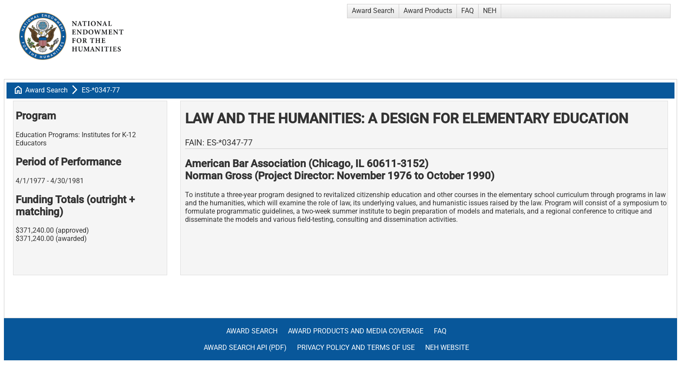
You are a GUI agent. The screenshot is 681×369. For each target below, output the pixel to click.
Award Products (427, 11)
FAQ (467, 11)
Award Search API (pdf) (245, 347)
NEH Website (447, 347)
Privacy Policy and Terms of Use (356, 347)
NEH (489, 11)
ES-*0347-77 (101, 90)
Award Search (373, 11)
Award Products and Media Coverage (355, 331)
